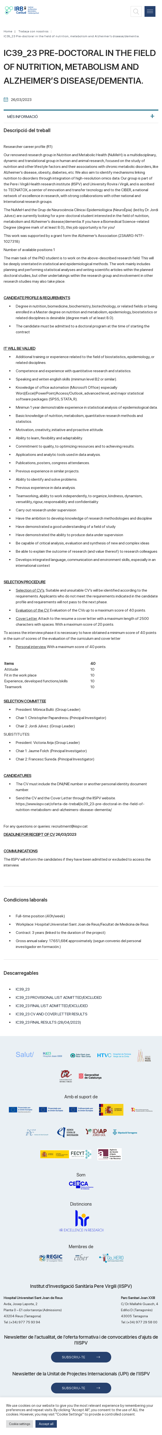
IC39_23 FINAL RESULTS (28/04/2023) (48, 1022)
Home (8, 31)
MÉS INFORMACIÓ (22, 116)
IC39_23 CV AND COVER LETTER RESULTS (51, 1014)
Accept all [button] (46, 1424)
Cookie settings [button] (19, 1424)
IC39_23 (23, 989)
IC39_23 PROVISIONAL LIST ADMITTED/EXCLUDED (59, 997)
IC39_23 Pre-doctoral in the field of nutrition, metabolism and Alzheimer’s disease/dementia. (72, 36)
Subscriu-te (73, 1357)
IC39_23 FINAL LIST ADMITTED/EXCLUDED (52, 1005)
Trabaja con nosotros (33, 31)
